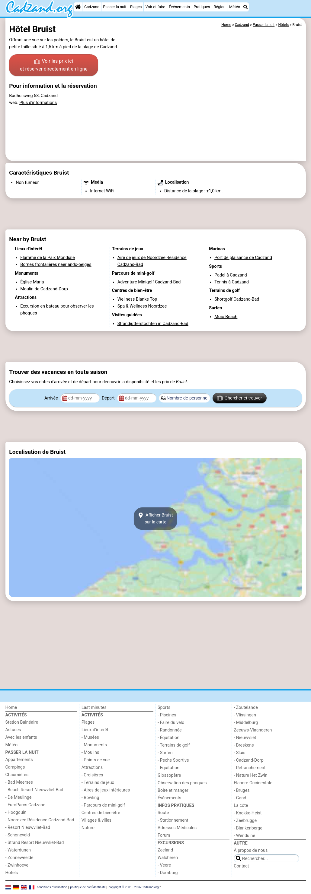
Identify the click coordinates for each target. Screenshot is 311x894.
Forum (164, 835)
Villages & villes (96, 820)
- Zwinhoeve (16, 865)
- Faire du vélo (171, 722)
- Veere (164, 865)
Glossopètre (169, 775)
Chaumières (17, 774)
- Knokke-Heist (247, 813)
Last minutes (94, 707)
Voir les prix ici (54, 65)
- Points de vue (96, 760)
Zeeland (165, 850)
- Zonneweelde (19, 857)
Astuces (13, 729)
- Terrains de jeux (98, 782)
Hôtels (11, 872)
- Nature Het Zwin (250, 775)
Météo (234, 7)
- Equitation (168, 767)
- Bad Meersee (19, 782)
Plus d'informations (38, 102)
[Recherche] (245, 6)
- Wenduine (244, 835)
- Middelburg (246, 722)
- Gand (240, 798)
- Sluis (239, 752)
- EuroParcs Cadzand (25, 804)
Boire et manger (173, 790)
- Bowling (90, 797)
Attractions (92, 767)
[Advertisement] (155, 214)
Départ (109, 398)
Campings (15, 767)
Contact (241, 866)
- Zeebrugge (245, 820)
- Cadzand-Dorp (248, 760)
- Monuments (94, 744)
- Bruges (241, 790)
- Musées (90, 737)
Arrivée (51, 398)
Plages (136, 7)
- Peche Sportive (173, 760)
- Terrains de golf (174, 745)
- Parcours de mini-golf (103, 805)
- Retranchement (249, 767)
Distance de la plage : (184, 191)
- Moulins (90, 752)
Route (163, 812)
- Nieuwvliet (245, 737)
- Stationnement (173, 820)
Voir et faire (155, 7)
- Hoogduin (16, 812)
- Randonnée (170, 730)
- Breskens (244, 745)
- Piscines (167, 715)
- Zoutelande (246, 707)
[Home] (78, 6)
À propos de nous (251, 850)
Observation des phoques (182, 782)
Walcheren (168, 857)
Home (11, 707)
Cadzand (91, 7)
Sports (164, 707)
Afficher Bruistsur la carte (155, 519)
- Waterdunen (18, 850)
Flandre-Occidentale (253, 782)
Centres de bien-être (101, 812)
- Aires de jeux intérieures (106, 790)
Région (219, 7)
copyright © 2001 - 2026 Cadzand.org (134, 887)
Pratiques (202, 7)
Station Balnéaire (21, 722)
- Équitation (168, 737)
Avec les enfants (21, 737)
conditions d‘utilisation (52, 887)
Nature (88, 827)
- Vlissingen (245, 715)
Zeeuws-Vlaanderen (253, 730)
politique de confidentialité (87, 887)
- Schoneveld (17, 835)
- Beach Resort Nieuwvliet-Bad (34, 789)
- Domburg (168, 872)
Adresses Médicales (177, 827)
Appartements (19, 759)
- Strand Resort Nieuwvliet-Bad (34, 842)
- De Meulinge (18, 797)
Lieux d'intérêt (95, 729)
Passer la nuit (114, 7)
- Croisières (92, 775)
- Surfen (165, 752)
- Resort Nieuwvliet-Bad (27, 827)
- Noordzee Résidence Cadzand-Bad (39, 820)
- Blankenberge (248, 828)
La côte (241, 805)
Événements (179, 7)
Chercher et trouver (239, 398)
